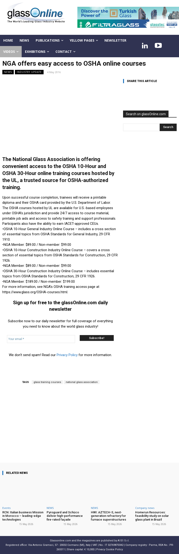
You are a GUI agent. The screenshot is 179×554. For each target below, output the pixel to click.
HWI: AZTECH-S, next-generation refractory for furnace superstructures (108, 516)
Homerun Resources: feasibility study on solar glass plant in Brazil (156, 516)
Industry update (29, 72)
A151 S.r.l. (123, 540)
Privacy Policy (67, 355)
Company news (144, 508)
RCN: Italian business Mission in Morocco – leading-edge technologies (22, 516)
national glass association (82, 382)
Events (6, 508)
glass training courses (47, 382)
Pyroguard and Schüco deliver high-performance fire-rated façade (65, 516)
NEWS (8, 72)
